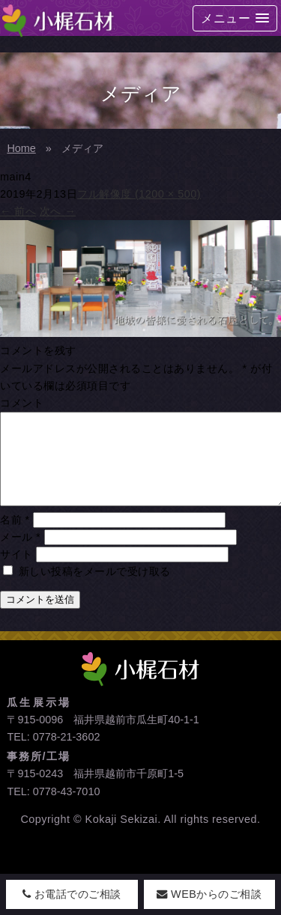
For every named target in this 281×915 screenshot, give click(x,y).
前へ (18, 211)
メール (20, 555)
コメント (21, 403)
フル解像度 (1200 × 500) (139, 194)
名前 (15, 538)
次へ (58, 211)
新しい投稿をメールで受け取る (95, 589)
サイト (16, 572)
